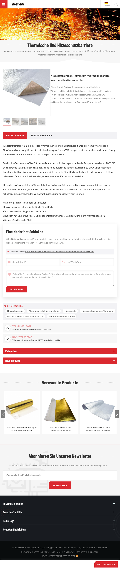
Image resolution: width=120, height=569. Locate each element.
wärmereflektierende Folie (62, 316)
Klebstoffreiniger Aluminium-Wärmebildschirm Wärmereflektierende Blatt (59, 254)
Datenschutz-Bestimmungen (81, 552)
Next (117, 414)
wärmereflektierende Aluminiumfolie (25, 316)
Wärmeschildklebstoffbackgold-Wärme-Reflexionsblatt (22, 429)
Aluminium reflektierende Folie (44, 311)
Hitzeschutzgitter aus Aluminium (97, 311)
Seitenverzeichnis (44, 552)
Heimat (9, 51)
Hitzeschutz (70, 311)
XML (59, 552)
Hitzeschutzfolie (15, 311)
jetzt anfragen (106, 564)
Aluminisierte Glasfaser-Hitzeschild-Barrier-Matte (98, 429)
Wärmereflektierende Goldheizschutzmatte (60, 429)
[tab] (15, 135)
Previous (3, 414)
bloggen (26, 552)
